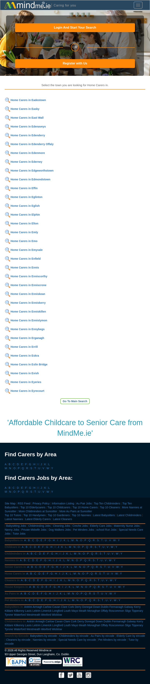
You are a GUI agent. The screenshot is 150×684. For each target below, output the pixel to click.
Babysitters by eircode (43, 635)
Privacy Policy (41, 503)
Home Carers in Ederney (23, 161)
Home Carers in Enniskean (25, 293)
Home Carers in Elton (21, 223)
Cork (71, 606)
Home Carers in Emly (21, 232)
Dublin (105, 606)
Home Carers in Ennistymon (26, 320)
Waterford (20, 614)
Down (96, 606)
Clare (64, 606)
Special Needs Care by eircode (77, 639)
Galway (128, 606)
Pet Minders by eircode (112, 639)
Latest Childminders (129, 515)
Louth (67, 610)
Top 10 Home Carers (85, 507)
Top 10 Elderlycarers (32, 507)
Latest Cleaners (62, 519)
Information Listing (63, 503)
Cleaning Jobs (61, 525)
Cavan (56, 606)
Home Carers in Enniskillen (25, 311)
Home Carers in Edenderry (25, 135)
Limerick (46, 610)
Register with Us (75, 63)
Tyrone (9, 614)
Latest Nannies (14, 519)
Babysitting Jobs (16, 525)
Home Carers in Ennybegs (25, 329)
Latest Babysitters (104, 515)
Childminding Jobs (39, 525)
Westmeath (33, 614)
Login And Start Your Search (75, 27)
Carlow (47, 606)
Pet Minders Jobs (83, 529)
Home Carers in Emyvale (24, 249)
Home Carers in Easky (22, 108)
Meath (83, 610)
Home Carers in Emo (21, 241)
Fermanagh (116, 606)
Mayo (74, 610)
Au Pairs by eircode (102, 635)
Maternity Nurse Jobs (127, 525)
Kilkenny (19, 610)
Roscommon (116, 610)
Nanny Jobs (12, 529)
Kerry (137, 606)
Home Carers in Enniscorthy (26, 276)
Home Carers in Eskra (22, 355)
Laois (28, 610)
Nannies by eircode (44, 639)
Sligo (128, 610)
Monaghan (93, 610)
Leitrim (36, 610)
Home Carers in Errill (21, 346)
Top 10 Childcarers (58, 507)
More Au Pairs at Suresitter (75, 511)
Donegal (87, 606)
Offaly (104, 610)
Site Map (10, 503)
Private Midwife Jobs (33, 529)
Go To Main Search (75, 401)
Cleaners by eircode (18, 639)
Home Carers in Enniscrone (25, 285)
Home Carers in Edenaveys (25, 126)
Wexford (46, 614)
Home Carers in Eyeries (23, 382)
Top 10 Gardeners (59, 515)
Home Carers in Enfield (23, 258)
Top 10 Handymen (34, 515)
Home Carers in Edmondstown (27, 179)
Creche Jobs (80, 525)
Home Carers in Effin (21, 188)
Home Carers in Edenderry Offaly (29, 144)
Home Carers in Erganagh (24, 338)
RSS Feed (24, 503)
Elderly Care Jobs (101, 525)
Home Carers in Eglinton (23, 197)
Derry (78, 606)
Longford (57, 610)
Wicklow (57, 614)
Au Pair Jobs (84, 503)
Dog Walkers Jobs (60, 529)
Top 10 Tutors (13, 515)
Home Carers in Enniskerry (25, 302)
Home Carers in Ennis (22, 267)
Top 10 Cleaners (110, 507)
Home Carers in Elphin (22, 214)
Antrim (28, 606)
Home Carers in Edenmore (25, 153)
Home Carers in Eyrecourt (24, 390)
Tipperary (137, 610)
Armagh (37, 606)
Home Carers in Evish (22, 373)
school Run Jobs (106, 529)
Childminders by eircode (73, 635)
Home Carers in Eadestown (25, 100)
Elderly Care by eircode (131, 635)
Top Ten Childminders (107, 503)
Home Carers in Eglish (22, 205)
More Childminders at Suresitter (38, 511)
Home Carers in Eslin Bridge (26, 364)
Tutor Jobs (19, 533)
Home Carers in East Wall (24, 117)
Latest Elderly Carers (38, 519)
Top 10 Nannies (81, 515)
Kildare (9, 610)
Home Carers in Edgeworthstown (29, 170)
